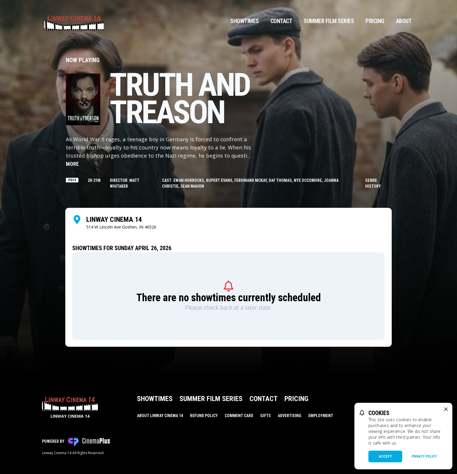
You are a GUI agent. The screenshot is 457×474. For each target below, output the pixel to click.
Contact (281, 21)
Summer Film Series (329, 21)
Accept (385, 456)
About (404, 21)
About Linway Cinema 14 (160, 415)
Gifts (265, 415)
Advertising (289, 415)
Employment (320, 415)
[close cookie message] (446, 409)
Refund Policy (204, 415)
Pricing (374, 21)
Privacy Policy (424, 456)
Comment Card (239, 415)
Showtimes (244, 21)
